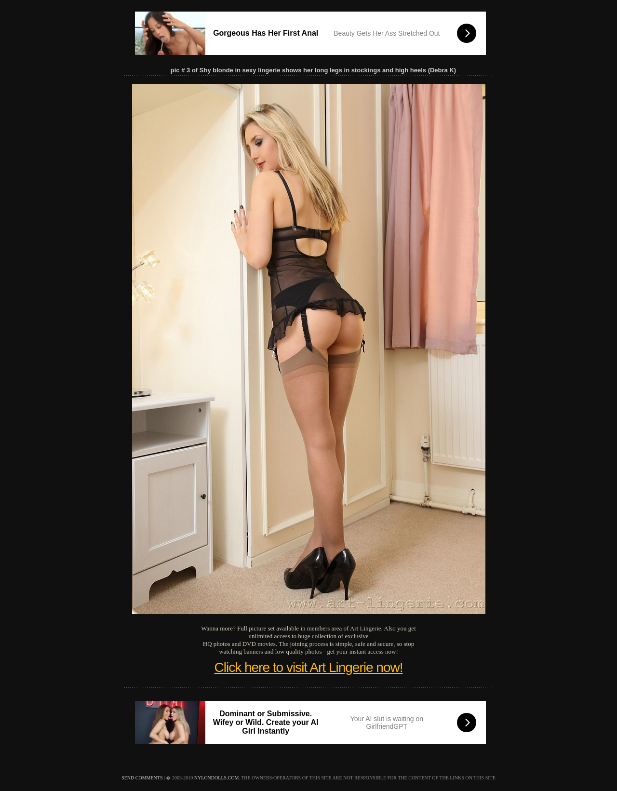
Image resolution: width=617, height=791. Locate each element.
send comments (141, 777)
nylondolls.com (216, 777)
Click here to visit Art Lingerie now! (309, 667)
